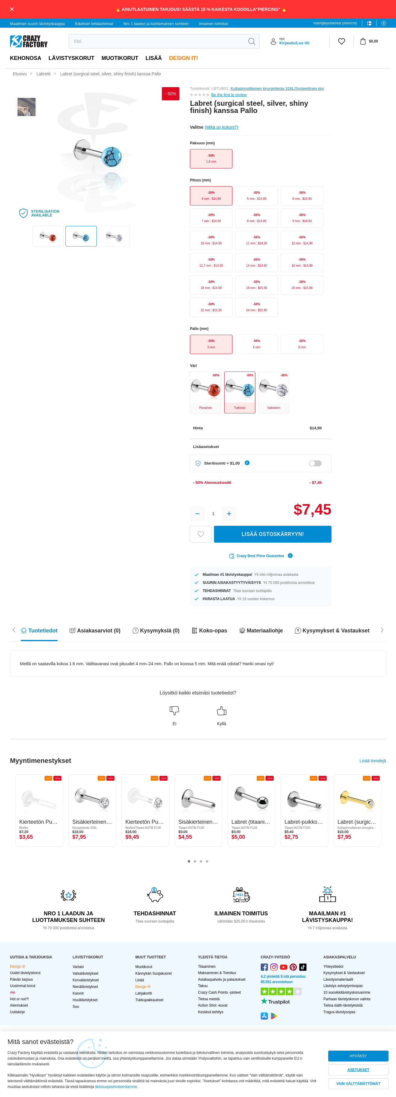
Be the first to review (229, 94)
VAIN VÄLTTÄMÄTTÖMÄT (358, 1084)
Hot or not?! (19, 999)
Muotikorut (120, 58)
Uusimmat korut (22, 986)
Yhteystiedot (333, 966)
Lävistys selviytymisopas (343, 986)
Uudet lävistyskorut (25, 973)
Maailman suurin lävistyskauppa (37, 24)
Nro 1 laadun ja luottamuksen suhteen (156, 24)
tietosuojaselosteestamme (116, 1087)
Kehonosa (25, 58)
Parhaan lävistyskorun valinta (346, 999)
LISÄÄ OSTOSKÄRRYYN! (273, 534)
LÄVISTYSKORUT (71, 58)
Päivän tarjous (21, 979)
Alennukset (19, 1005)
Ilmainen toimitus (213, 24)
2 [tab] (195, 862)
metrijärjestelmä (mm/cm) (335, 23)
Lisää (154, 58)
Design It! (183, 58)
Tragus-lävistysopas (339, 1012)
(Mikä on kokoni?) (221, 127)
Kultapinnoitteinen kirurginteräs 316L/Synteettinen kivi (277, 88)
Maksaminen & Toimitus (217, 973)
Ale (12, 992)
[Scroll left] (382, 629)
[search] (156, 41)
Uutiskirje (17, 1012)
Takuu (203, 986)
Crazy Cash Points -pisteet (219, 992)
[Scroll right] (14, 629)
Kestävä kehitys (210, 1012)
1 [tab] (189, 862)
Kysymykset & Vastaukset (344, 973)
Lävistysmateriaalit (338, 979)
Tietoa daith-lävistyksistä (343, 1005)
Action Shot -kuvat (212, 1005)
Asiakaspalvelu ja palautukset (221, 979)
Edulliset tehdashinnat (94, 24)
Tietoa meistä (209, 999)
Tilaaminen (206, 966)
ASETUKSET (358, 1070)
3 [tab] (201, 862)
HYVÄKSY (358, 1056)
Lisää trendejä (373, 760)
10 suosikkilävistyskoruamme (346, 992)
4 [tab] (207, 862)
